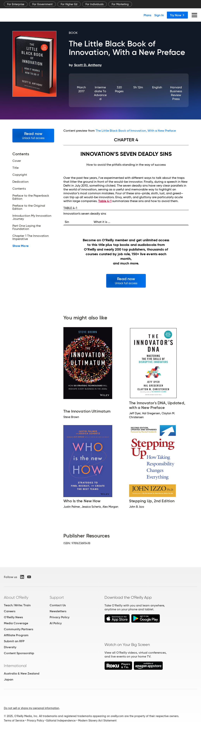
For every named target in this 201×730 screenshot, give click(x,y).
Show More (20, 245)
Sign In (159, 15)
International (15, 665)
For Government (42, 4)
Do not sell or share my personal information (31, 708)
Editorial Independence (61, 720)
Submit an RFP (14, 641)
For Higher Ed (69, 4)
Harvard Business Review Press (176, 93)
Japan (8, 679)
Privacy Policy (59, 617)
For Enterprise (15, 4)
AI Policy (56, 623)
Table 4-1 (104, 201)
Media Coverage (16, 623)
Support (57, 597)
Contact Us (58, 605)
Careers (9, 611)
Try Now (177, 15)
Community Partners (18, 629)
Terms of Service (14, 720)
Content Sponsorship (19, 653)
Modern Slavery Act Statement (97, 720)
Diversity (10, 647)
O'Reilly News (13, 617)
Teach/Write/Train (17, 605)
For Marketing (120, 4)
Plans (147, 15)
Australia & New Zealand (21, 673)
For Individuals (94, 4)
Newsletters (58, 611)
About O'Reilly (16, 597)
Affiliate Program (16, 635)
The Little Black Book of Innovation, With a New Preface (136, 130)
